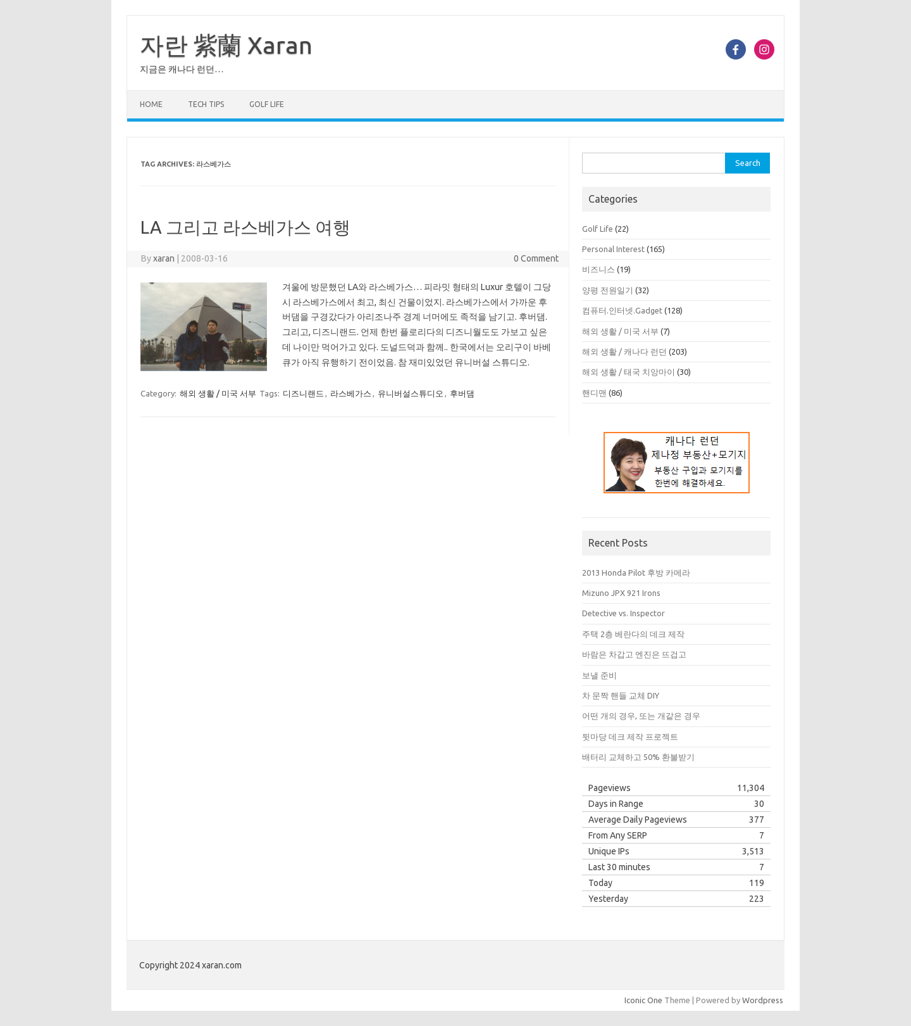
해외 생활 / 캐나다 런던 (624, 351)
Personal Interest (613, 248)
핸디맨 (594, 392)
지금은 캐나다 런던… (181, 69)
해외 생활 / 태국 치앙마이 (628, 371)
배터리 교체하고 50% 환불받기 (638, 756)
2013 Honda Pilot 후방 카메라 (636, 572)
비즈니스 (598, 269)
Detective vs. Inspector (623, 613)
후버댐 (462, 393)
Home (151, 104)
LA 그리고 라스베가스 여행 (245, 227)
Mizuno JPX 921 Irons (621, 592)
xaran (164, 258)
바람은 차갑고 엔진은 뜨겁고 (634, 654)
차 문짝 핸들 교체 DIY (620, 695)
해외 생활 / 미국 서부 (218, 393)
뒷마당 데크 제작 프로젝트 (630, 736)
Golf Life (266, 104)
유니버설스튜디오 (410, 393)
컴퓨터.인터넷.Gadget (622, 310)
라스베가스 (350, 393)
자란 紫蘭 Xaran (226, 45)
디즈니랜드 (303, 393)
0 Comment (536, 258)
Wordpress (762, 1000)
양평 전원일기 (607, 290)
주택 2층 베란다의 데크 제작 (633, 634)
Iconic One (643, 1000)
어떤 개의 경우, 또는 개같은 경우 (641, 715)
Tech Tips (206, 104)
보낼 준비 (599, 675)
